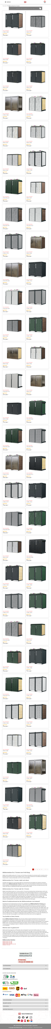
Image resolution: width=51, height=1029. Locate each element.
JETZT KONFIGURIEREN (20, 35)
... (43, 869)
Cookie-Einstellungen (27, 1025)
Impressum (35, 1025)
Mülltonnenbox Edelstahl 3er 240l (9, 943)
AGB (14, 1025)
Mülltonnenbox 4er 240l (7, 942)
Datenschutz (19, 1025)
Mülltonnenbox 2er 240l (7, 941)
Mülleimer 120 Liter (6, 944)
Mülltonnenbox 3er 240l (7, 941)
